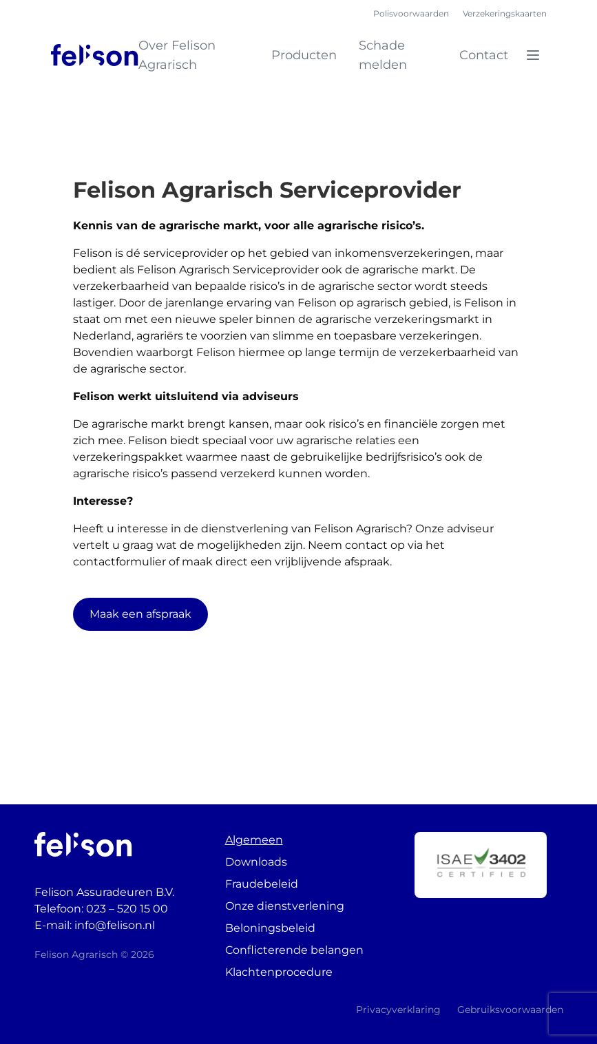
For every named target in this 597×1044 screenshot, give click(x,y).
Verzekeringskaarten (505, 13)
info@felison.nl (114, 925)
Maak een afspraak (140, 613)
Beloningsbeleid (270, 928)
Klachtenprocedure (279, 972)
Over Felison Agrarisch (177, 55)
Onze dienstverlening (284, 905)
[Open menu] (533, 55)
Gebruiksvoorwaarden (510, 1009)
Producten (304, 55)
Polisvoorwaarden (411, 13)
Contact (483, 55)
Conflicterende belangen (294, 950)
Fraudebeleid (261, 883)
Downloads (256, 861)
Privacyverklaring (398, 1009)
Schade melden (383, 55)
